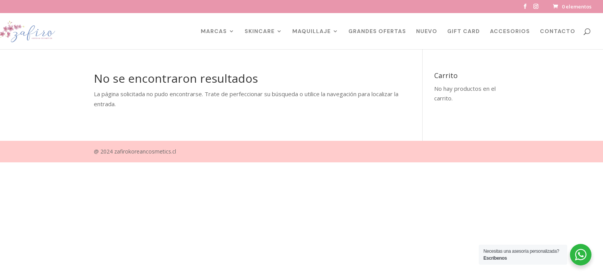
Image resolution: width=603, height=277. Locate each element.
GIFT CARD (463, 31)
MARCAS (214, 31)
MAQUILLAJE (311, 31)
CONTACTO (557, 31)
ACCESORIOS (510, 31)
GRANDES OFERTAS (377, 31)
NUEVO (426, 31)
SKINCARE (260, 31)
